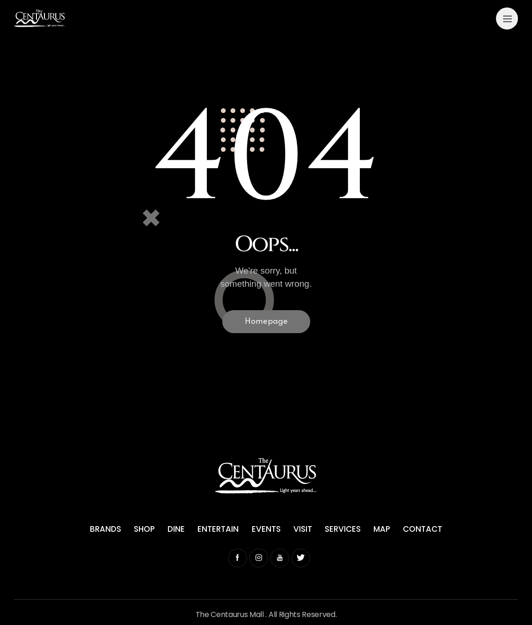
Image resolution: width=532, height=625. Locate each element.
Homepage (266, 322)
